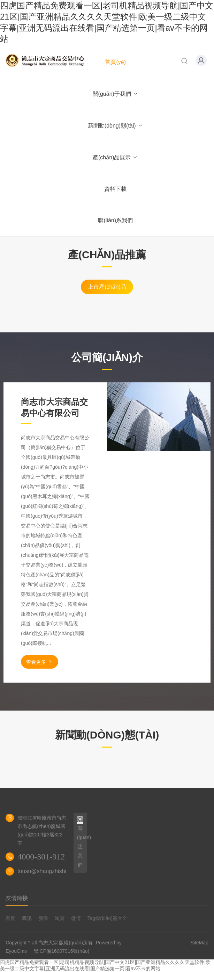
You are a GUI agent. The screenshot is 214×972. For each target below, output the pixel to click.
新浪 (43, 918)
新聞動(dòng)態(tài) (115, 126)
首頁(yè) (115, 62)
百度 (10, 918)
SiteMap (199, 942)
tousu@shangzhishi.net (46, 871)
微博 (76, 918)
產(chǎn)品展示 (115, 157)
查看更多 (39, 662)
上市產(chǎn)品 (107, 287)
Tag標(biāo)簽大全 (107, 918)
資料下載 (115, 189)
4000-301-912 (41, 856)
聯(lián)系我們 (115, 220)
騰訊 (27, 918)
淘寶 (59, 918)
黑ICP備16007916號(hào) (61, 951)
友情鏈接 (17, 898)
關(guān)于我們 (115, 94)
